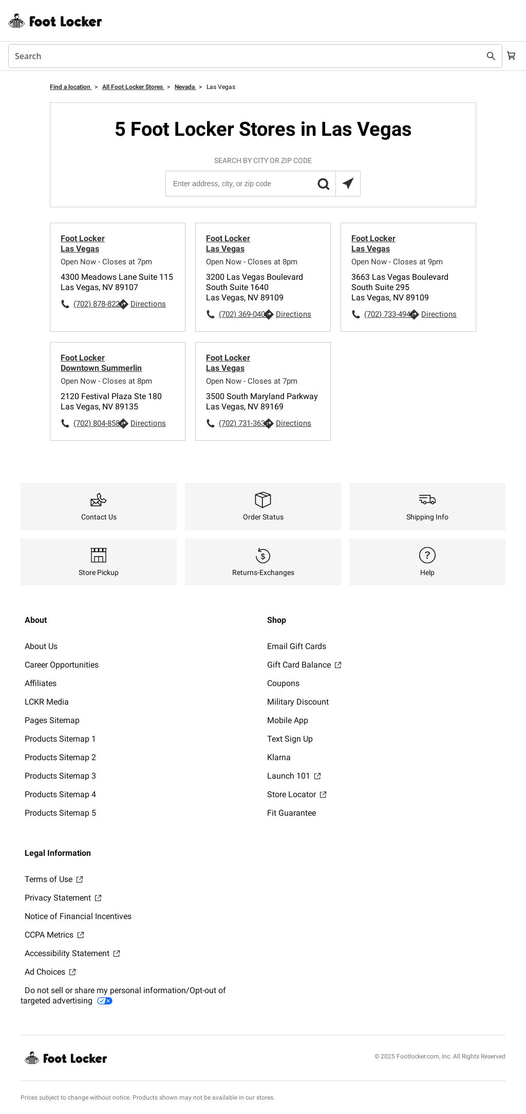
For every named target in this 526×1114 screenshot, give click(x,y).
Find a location (71, 87)
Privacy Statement (63, 898)
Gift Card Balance (304, 665)
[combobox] (253, 56)
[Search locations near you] (347, 183)
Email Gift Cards (296, 646)
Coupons (283, 683)
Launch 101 (294, 776)
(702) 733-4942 (386, 314)
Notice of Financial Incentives (78, 916)
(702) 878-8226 (95, 304)
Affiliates (41, 683)
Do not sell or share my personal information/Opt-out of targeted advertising (123, 995)
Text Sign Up (290, 739)
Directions (148, 304)
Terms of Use (54, 879)
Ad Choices (50, 972)
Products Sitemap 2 (60, 757)
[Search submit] (486, 56)
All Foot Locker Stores (133, 87)
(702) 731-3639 (241, 423)
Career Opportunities (62, 665)
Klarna (279, 757)
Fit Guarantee (291, 813)
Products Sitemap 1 (60, 739)
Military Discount (298, 702)
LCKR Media (47, 702)
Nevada (185, 87)
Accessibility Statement (72, 953)
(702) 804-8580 (95, 423)
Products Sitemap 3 (60, 776)
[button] (323, 183)
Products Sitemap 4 (60, 794)
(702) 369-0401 (241, 314)
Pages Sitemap (52, 720)
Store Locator (296, 794)
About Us (41, 646)
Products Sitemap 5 (60, 813)
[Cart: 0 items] (509, 56)
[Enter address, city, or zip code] (262, 183)
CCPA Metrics (54, 935)
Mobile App (287, 720)
